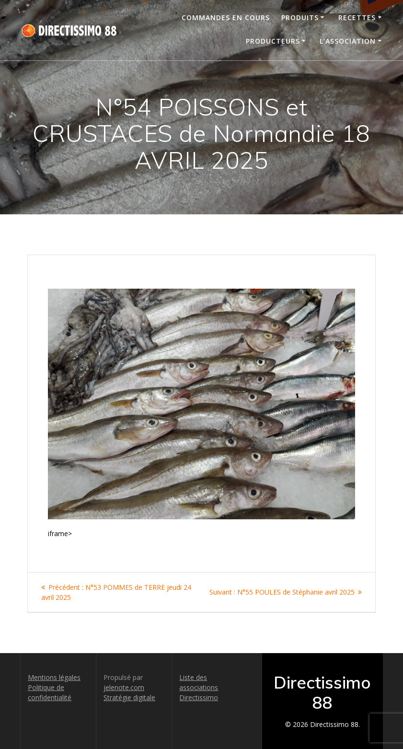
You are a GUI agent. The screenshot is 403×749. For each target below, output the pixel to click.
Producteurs (273, 41)
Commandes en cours (226, 17)
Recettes (357, 17)
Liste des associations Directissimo (198, 687)
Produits (300, 17)
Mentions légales (54, 677)
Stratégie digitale (129, 697)
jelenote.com (124, 687)
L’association (348, 41)
